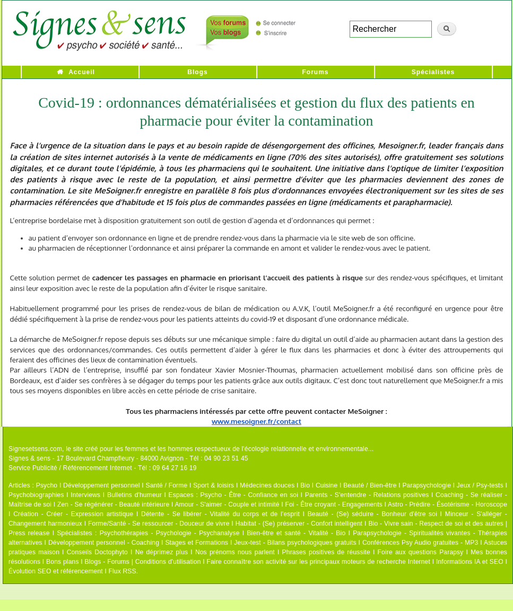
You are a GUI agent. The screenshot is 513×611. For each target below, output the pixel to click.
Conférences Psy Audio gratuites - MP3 (420, 542)
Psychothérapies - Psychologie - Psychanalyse (170, 533)
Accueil (81, 72)
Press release (29, 533)
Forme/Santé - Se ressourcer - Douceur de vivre (159, 523)
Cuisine (326, 485)
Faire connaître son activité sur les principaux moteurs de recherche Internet (318, 561)
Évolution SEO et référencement (55, 571)
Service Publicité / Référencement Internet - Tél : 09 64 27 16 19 (102, 468)
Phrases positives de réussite (326, 552)
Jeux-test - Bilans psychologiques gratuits (295, 542)
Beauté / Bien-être (369, 485)
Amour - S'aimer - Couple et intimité (227, 504)
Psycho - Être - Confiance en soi (250, 495)
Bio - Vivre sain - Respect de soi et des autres (435, 523)
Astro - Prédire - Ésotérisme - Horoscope (447, 504)
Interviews (85, 495)
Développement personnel (101, 485)
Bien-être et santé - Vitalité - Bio (296, 533)
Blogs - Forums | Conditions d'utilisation (143, 561)
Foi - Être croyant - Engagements (333, 504)
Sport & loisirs (213, 485)
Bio (305, 485)
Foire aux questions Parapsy (421, 552)
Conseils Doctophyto (97, 552)
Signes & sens (29, 458)
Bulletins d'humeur (134, 495)
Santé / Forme (167, 485)
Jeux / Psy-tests (480, 485)
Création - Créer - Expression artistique (73, 514)
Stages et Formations (196, 542)
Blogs (197, 72)
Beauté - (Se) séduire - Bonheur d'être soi (372, 514)
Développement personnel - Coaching (103, 542)
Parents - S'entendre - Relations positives (367, 495)
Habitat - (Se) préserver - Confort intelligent (299, 523)
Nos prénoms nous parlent (235, 552)
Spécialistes (433, 72)
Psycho (47, 485)
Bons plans (62, 561)
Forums (315, 72)
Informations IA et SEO (469, 561)
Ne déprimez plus (161, 552)
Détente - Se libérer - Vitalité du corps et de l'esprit (220, 514)
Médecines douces (267, 485)
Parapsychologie (426, 485)
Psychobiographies (36, 495)
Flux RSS (122, 571)
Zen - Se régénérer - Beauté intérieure (113, 504)
